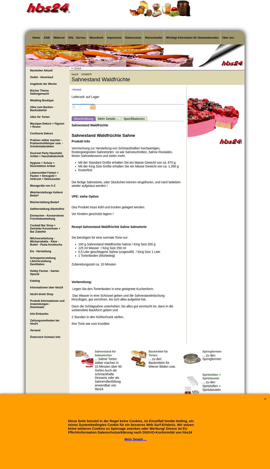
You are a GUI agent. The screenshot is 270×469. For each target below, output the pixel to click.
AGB (47, 37)
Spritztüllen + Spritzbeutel (212, 376)
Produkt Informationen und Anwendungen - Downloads (47, 304)
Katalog (35, 280)
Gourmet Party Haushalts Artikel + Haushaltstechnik (47, 155)
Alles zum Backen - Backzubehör (42, 109)
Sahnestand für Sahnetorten (105, 353)
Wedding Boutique (42, 100)
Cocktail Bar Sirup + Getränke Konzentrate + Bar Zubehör (45, 228)
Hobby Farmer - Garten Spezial (44, 272)
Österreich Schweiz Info (45, 337)
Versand (35, 330)
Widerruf (59, 37)
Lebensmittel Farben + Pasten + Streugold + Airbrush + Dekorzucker (45, 176)
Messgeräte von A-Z (43, 185)
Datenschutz (133, 37)
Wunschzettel (153, 37)
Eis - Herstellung (40, 251)
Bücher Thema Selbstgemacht (39, 92)
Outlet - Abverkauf (41, 77)
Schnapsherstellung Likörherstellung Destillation (43, 261)
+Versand (76, 89)
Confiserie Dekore (41, 133)
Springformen (212, 351)
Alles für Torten (40, 117)
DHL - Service (77, 37)
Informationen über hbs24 (46, 287)
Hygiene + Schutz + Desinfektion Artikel (42, 164)
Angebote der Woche (43, 83)
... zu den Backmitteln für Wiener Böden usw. (162, 362)
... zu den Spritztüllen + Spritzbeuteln (212, 386)
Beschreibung (83, 119)
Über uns (228, 37)
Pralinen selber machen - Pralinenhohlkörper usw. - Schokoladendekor (46, 143)
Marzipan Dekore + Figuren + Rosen (47, 125)
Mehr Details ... (108, 119)
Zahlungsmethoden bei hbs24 (44, 322)
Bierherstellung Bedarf (44, 202)
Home (36, 37)
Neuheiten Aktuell (41, 70)
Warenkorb (96, 37)
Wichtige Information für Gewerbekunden (192, 37)
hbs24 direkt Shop (41, 294)
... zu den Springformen (212, 357)
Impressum (114, 37)
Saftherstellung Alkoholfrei (47, 209)
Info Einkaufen (39, 313)
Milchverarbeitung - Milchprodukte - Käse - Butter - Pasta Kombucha (46, 241)
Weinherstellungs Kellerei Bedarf (46, 194)
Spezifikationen (134, 119)
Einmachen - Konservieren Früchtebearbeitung (47, 217)
